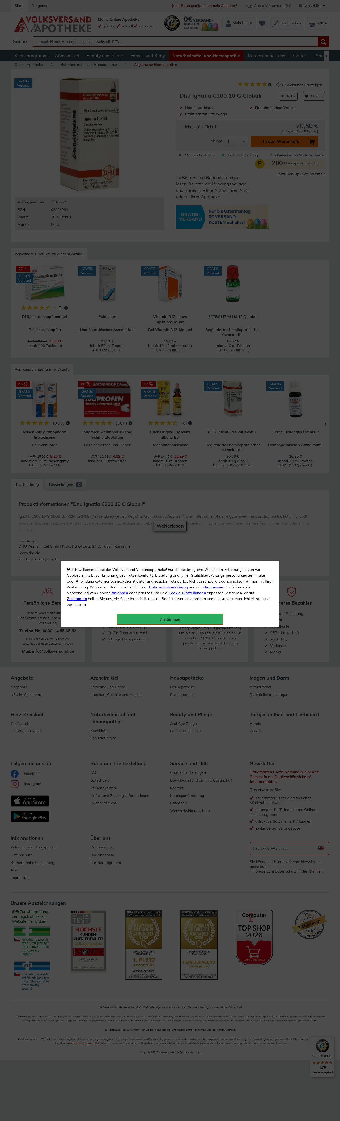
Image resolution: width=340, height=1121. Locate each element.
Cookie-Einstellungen (187, 125)
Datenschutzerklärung (168, 119)
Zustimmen (77, 131)
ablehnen (120, 125)
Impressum (214, 119)
